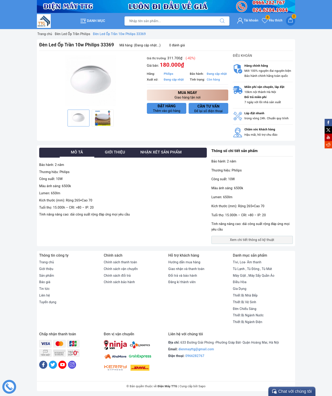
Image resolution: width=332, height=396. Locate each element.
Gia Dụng (239, 289)
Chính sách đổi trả (117, 275)
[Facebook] (43, 365)
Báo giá (44, 282)
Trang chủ (46, 262)
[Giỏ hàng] (290, 21)
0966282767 (194, 356)
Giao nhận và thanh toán (186, 269)
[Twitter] (53, 365)
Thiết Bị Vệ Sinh (244, 302)
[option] (90, 80)
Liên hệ (44, 295)
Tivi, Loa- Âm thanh (247, 262)
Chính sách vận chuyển (121, 269)
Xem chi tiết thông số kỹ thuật (252, 240)
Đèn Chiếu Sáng (244, 309)
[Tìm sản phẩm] (170, 21)
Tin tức (44, 289)
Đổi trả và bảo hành (182, 275)
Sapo (202, 386)
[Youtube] (62, 365)
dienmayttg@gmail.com (196, 349)
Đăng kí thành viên (182, 282)
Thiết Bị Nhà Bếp (245, 295)
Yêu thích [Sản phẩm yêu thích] (272, 20)
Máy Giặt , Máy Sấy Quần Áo (253, 275)
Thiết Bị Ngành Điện (247, 322)
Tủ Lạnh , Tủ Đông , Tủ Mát (252, 269)
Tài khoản (247, 20)
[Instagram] (72, 365)
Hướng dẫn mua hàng (184, 262)
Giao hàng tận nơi (187, 94)
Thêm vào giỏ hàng (167, 108)
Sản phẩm (46, 275)
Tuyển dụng (47, 302)
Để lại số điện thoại (208, 108)
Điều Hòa (239, 282)
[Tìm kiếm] (222, 21)
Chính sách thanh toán (120, 262)
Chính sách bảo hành (119, 282)
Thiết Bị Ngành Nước (248, 315)
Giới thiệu (46, 269)
